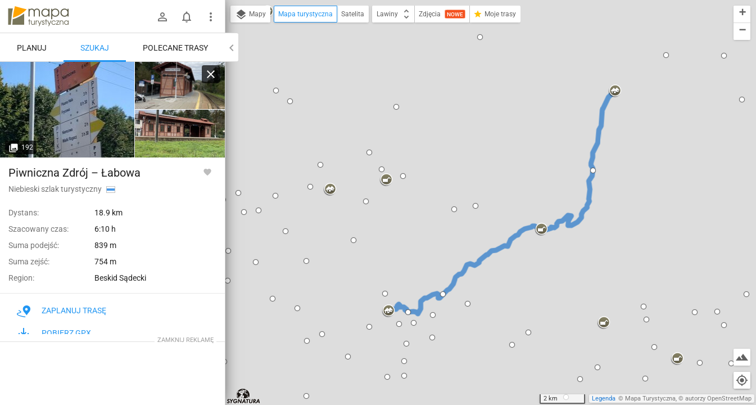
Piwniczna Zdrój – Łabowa (74, 172)
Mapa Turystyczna (650, 398)
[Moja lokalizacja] (742, 380)
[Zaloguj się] (162, 17)
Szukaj (94, 47)
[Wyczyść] (211, 74)
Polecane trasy (175, 47)
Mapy (250, 14)
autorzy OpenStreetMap (718, 398)
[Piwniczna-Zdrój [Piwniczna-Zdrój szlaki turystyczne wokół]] (67, 110)
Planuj (32, 47)
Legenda (603, 398)
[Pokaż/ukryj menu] (211, 17)
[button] (276, 90)
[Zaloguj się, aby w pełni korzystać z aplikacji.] (207, 171)
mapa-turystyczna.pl (38, 16)
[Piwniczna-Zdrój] (180, 86)
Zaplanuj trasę (61, 310)
